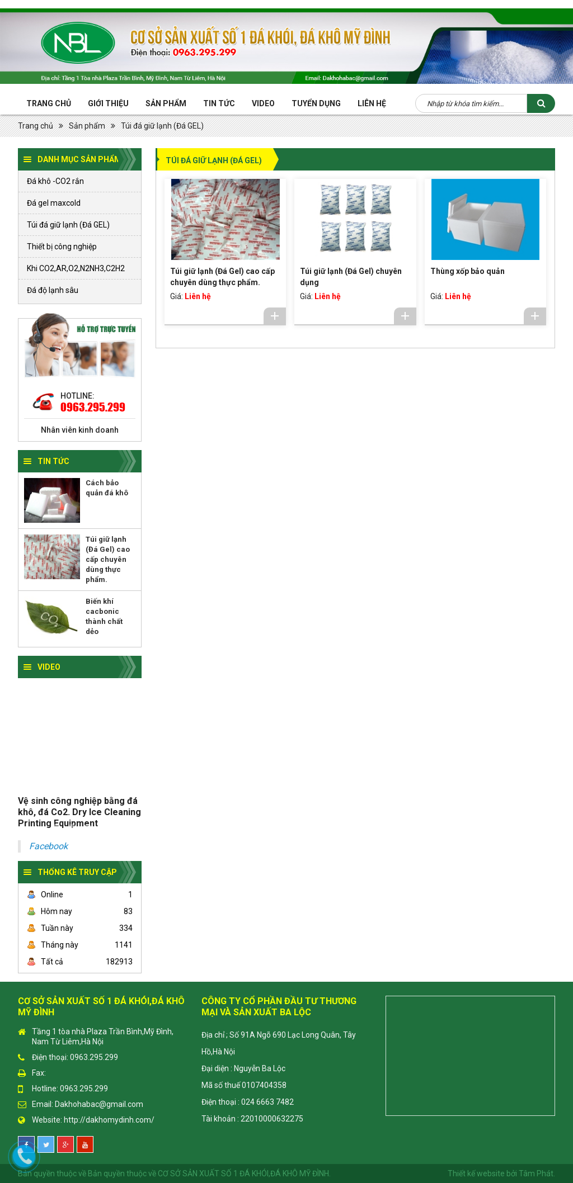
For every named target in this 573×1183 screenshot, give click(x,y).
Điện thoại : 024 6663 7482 (247, 1101)
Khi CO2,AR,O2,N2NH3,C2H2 (76, 268)
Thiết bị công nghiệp (62, 246)
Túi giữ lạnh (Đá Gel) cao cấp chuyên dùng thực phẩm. (108, 559)
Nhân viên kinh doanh (80, 429)
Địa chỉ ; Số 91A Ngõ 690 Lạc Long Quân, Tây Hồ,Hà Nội (278, 1043)
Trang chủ (48, 103)
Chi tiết (275, 315)
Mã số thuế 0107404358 (243, 1085)
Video (263, 103)
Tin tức (219, 103)
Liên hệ (372, 103)
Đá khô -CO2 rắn (55, 181)
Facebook (48, 846)
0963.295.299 (92, 407)
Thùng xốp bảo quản (467, 271)
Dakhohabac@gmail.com (99, 1104)
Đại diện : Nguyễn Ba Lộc (243, 1068)
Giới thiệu (108, 103)
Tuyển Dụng (316, 103)
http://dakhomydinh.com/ (109, 1119)
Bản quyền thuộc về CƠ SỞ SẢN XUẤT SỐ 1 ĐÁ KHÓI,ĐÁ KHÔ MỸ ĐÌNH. (209, 1173)
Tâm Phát (536, 1173)
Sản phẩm (165, 103)
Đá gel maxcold (54, 202)
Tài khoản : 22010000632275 (252, 1118)
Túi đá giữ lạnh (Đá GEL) (162, 125)
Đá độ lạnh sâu (52, 290)
